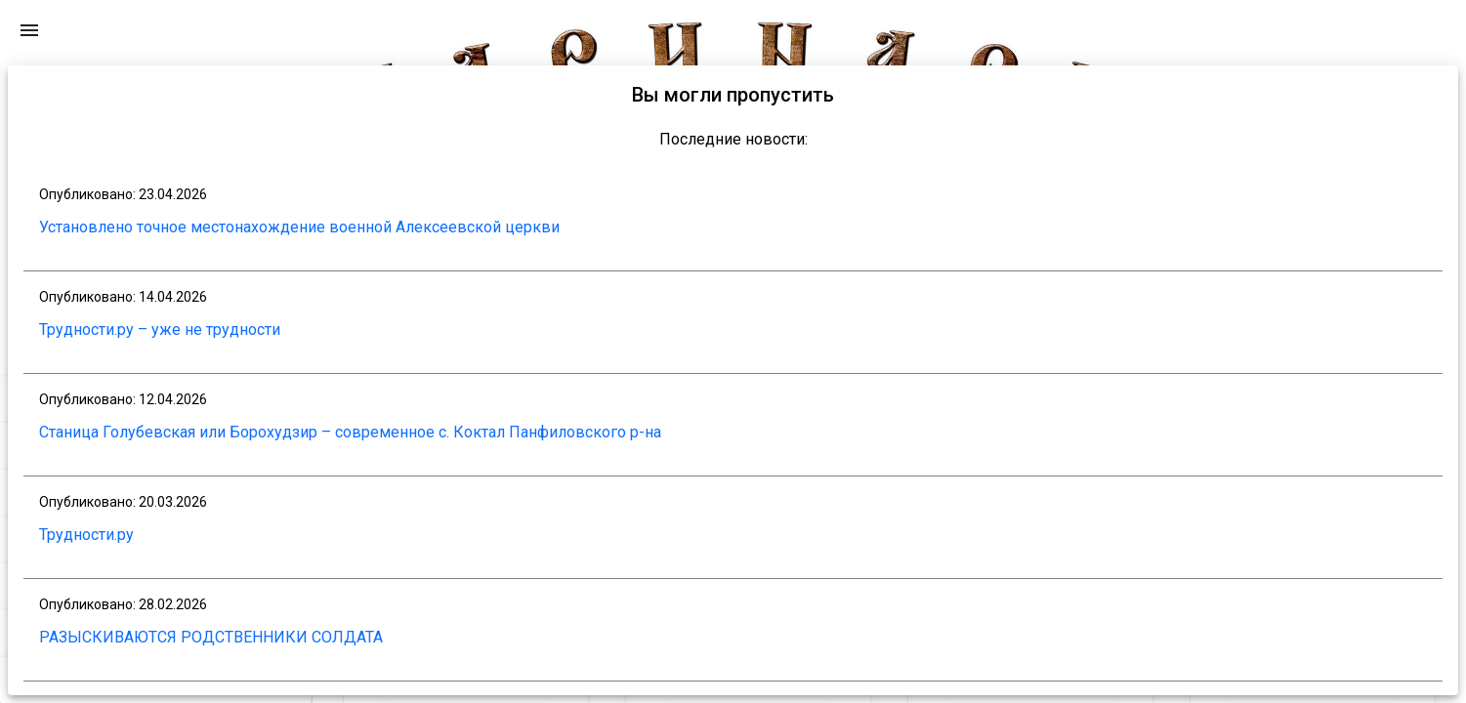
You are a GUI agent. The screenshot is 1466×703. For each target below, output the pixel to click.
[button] (156, 372)
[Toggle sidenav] (292, 305)
